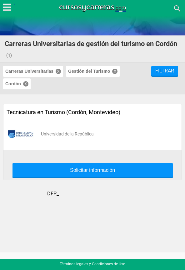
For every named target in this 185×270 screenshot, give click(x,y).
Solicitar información (92, 170)
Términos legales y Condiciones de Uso (92, 264)
